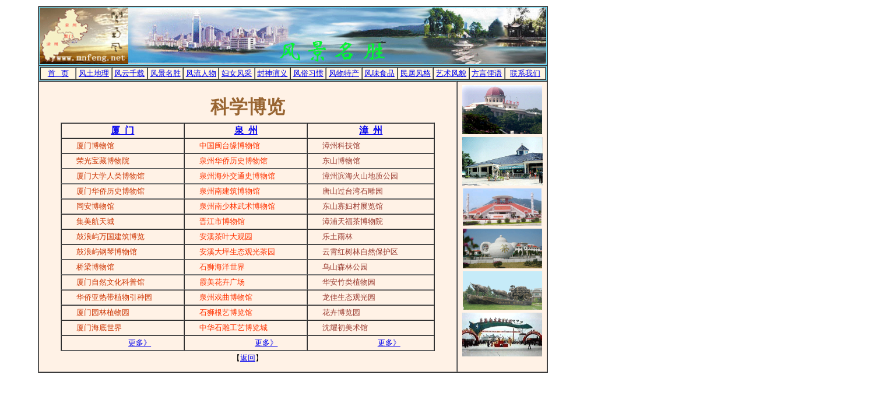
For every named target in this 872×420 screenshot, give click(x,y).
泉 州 (246, 130)
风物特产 (344, 73)
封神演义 (272, 73)
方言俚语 (487, 73)
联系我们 (525, 73)
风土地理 (94, 73)
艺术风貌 (451, 73)
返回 (247, 358)
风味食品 (379, 73)
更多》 (139, 342)
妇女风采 (236, 73)
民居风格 (415, 73)
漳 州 (370, 130)
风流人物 (201, 73)
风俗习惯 (308, 73)
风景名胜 (165, 73)
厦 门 (122, 130)
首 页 (58, 73)
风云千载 (129, 73)
